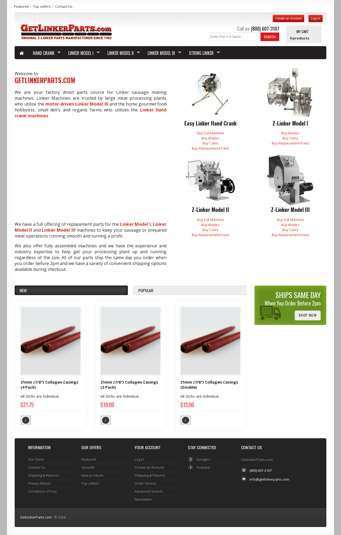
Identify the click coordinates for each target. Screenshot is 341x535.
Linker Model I (135, 224)
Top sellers (42, 6)
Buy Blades (210, 138)
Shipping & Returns (43, 475)
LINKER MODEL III (162, 53)
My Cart (303, 31)
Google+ (203, 459)
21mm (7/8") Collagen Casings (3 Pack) (129, 384)
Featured (21, 6)
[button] (270, 37)
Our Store (36, 459)
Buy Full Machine (210, 133)
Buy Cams (210, 143)
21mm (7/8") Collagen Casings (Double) (209, 384)
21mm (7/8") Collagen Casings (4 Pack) (49, 384)
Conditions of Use (42, 491)
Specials (88, 467)
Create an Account (288, 18)
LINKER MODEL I (81, 53)
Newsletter (143, 499)
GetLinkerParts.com (36, 517)
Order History (145, 483)
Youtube (203, 467)
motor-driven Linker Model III (76, 104)
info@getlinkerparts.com (269, 479)
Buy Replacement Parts (210, 148)
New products (92, 475)
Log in (315, 18)
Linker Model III (58, 230)
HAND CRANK (44, 53)
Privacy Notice (39, 483)
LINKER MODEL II (121, 53)
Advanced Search (149, 491)
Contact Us (63, 6)
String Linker (202, 53)
